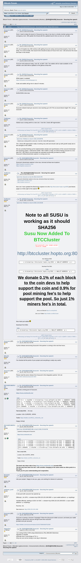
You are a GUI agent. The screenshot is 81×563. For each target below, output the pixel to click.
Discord (52, 131)
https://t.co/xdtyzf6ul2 (51, 310)
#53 (76, 356)
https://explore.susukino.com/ (24, 164)
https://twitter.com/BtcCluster (51, 313)
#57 (76, 475)
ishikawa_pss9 (8, 489)
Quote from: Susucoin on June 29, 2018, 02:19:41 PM (29, 177)
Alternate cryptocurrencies (20, 19)
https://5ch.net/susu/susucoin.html (26, 376)
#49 (76, 159)
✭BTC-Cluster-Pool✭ (46, 128)
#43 (76, 60)
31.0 (23, 13)
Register (26, 15)
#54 (76, 371)
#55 (76, 386)
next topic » (74, 22)
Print (75, 24)
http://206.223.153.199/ (31, 509)
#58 (76, 490)
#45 (76, 89)
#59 (76, 514)
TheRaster (7, 118)
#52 (76, 342)
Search (17, 15)
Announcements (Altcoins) (37, 19)
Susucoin (7, 30)
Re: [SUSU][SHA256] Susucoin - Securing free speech (36, 158)
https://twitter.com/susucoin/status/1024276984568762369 (33, 524)
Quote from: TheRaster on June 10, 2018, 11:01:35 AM (30, 202)
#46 (76, 104)
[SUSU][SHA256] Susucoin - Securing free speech (61, 19)
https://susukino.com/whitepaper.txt (26, 80)
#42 (76, 45)
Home (7, 15)
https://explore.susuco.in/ (23, 166)
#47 (76, 119)
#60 (76, 529)
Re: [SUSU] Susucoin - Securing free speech (34, 30)
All (15, 24)
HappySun (7, 528)
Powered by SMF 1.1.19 (31, 560)
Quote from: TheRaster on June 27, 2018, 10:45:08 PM (30, 138)
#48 (76, 135)
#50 (76, 173)
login (19, 10)
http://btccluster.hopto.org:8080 (59, 186)
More (31, 15)
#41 (76, 30)
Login (21, 15)
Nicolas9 (6, 475)
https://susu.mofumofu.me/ (24, 393)
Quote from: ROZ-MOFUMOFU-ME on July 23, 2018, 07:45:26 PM (32, 429)
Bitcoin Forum (7, 19)
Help (12, 15)
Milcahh (6, 356)
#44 (76, 75)
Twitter (47, 131)
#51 (76, 199)
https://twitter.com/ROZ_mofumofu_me (31, 418)
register (24, 10)
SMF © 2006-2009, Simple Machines (47, 560)
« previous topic (65, 22)
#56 (76, 426)
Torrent (26, 13)
